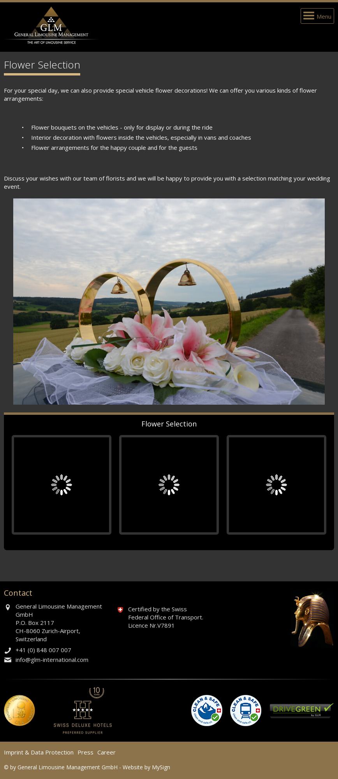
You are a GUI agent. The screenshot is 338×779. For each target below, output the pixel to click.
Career (106, 752)
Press (85, 752)
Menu (324, 16)
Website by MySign (146, 767)
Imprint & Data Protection (39, 752)
